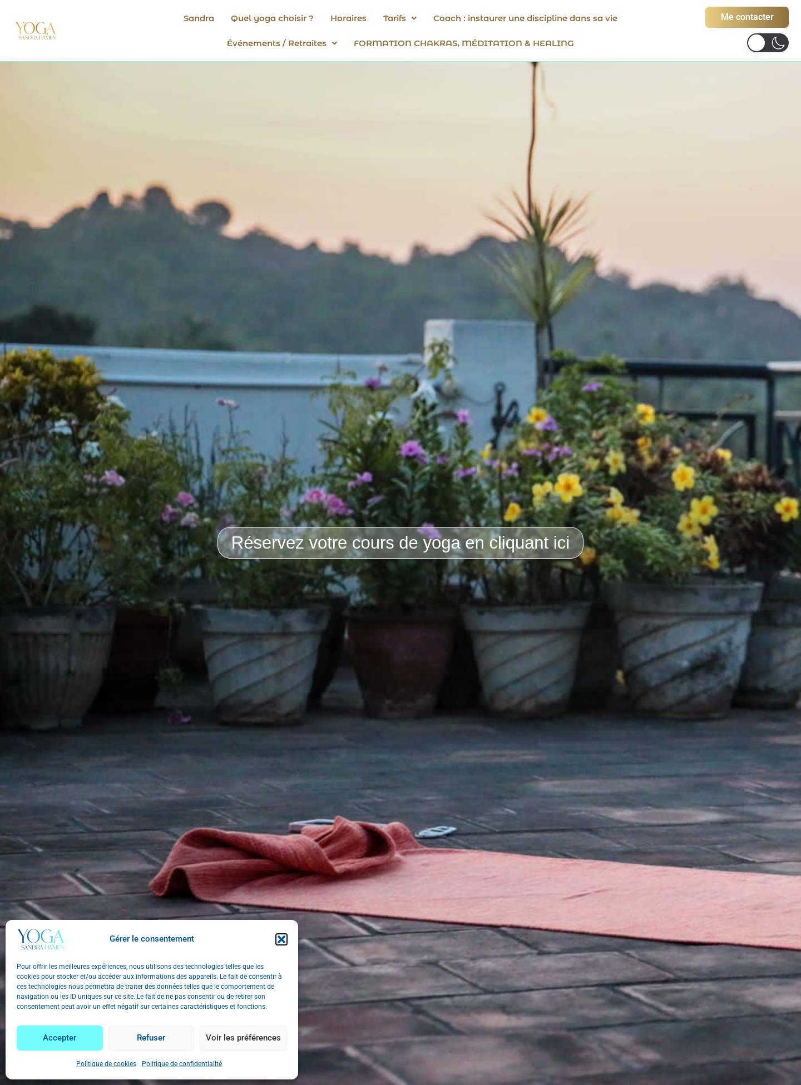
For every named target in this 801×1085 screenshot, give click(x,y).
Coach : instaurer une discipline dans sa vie (525, 18)
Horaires (348, 18)
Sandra (199, 18)
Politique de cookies (106, 1064)
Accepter (59, 1038)
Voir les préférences (243, 1038)
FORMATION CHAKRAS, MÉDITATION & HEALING (464, 43)
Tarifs (400, 18)
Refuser (151, 1038)
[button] (281, 939)
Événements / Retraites (282, 43)
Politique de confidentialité (182, 1064)
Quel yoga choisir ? (272, 18)
